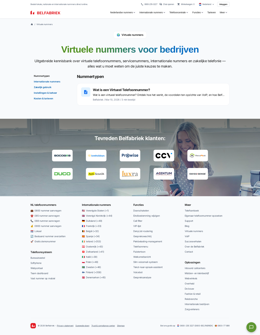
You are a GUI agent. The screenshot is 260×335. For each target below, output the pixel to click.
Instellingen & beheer (45, 92)
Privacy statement (65, 325)
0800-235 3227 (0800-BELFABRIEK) (195, 325)
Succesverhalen (193, 241)
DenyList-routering (143, 231)
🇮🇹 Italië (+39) (89, 256)
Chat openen (166, 4)
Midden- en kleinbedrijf (197, 273)
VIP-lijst (137, 226)
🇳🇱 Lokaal (36, 231)
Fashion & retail (192, 293)
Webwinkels (191, 278)
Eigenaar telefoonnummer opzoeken (203, 215)
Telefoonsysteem (41, 252)
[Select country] (206, 4)
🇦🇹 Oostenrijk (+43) (92, 246)
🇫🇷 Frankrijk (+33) (91, 226)
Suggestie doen (82, 325)
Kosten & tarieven (43, 98)
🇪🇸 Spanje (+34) (91, 236)
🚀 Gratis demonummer (43, 241)
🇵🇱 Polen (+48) (90, 262)
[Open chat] (251, 327)
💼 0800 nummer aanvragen (46, 210)
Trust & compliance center (103, 325)
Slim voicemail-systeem (145, 262)
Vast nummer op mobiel (43, 278)
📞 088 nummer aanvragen (45, 220)
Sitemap (121, 325)
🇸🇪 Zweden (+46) (91, 267)
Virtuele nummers (44, 24)
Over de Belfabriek (194, 246)
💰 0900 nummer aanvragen (46, 226)
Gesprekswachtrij (142, 236)
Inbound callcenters (195, 268)
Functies (138, 204)
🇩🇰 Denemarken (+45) (94, 277)
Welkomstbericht (142, 256)
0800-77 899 (222, 325)
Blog (187, 226)
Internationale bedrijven (197, 304)
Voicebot (138, 272)
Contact (189, 251)
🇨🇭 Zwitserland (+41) (93, 251)
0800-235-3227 (149, 4)
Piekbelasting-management (147, 241)
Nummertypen (42, 75)
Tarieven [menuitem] (211, 12)
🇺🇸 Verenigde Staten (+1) (95, 210)
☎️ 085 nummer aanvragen (45, 215)
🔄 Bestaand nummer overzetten (48, 236)
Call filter (137, 220)
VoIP (187, 236)
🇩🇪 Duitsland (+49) (92, 220)
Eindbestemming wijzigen (146, 215)
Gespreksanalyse (142, 277)
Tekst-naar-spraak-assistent (147, 267)
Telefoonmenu (140, 246)
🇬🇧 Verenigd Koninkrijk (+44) (97, 215)
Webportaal (37, 268)
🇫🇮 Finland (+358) (91, 272)
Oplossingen (192, 262)
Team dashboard (39, 273)
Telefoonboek (192, 210)
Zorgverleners (192, 309)
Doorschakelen (141, 210)
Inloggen (223, 4)
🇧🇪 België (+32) (90, 231)
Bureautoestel (38, 257)
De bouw (189, 288)
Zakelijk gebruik (42, 87)
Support (189, 220)
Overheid (189, 283)
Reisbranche (191, 299)
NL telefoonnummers (43, 204)
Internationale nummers (47, 81)
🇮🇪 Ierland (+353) (91, 241)
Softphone (36, 263)
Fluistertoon (139, 251)
